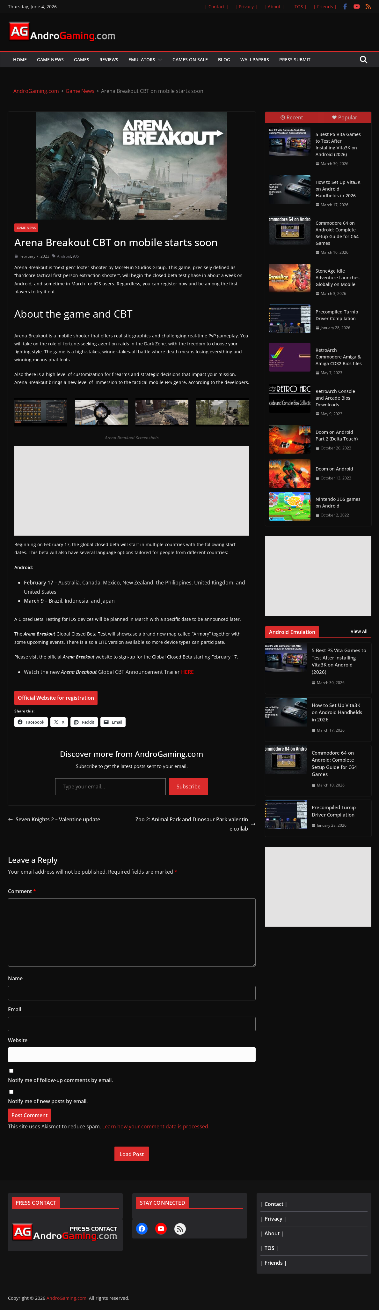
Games (81, 59)
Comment (22, 891)
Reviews (108, 59)
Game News (50, 59)
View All (359, 631)
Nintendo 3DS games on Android (338, 502)
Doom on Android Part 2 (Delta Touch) (337, 435)
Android (64, 256)
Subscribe (188, 786)
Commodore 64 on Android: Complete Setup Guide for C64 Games (337, 233)
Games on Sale (190, 59)
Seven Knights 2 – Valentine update (54, 819)
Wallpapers (254, 59)
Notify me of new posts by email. (48, 1101)
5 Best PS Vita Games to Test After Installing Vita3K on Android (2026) (338, 144)
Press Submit (294, 59)
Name (15, 978)
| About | (274, 7)
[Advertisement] (131, 491)
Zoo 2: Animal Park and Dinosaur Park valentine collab (195, 824)
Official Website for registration (56, 697)
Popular (344, 117)
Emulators (141, 59)
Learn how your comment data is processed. (155, 1126)
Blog (224, 59)
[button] (158, 59)
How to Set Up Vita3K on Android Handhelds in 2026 (338, 189)
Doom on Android (334, 469)
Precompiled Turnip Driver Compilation (337, 315)
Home (20, 59)
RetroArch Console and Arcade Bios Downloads (335, 398)
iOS (76, 256)
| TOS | (299, 7)
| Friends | (325, 7)
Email (14, 1009)
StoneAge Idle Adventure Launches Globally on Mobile (338, 277)
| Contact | (217, 7)
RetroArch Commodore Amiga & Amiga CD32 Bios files (339, 356)
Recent (291, 117)
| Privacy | (246, 7)
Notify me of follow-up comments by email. (60, 1080)
